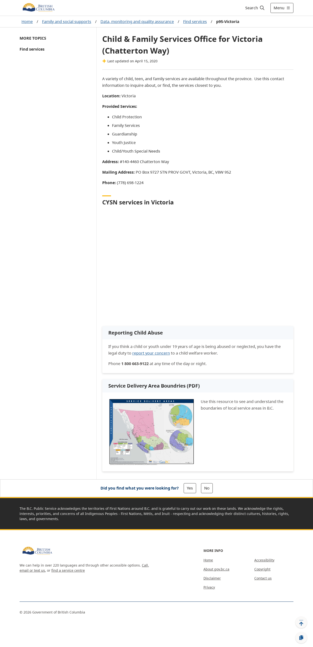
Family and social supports (66, 21)
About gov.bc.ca (216, 569)
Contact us (263, 578)
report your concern (151, 353)
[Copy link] (301, 638)
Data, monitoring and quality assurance (137, 21)
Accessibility (264, 560)
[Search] (255, 8)
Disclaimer (212, 578)
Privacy (209, 587)
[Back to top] (301, 622)
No (207, 488)
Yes (190, 488)
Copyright (262, 569)
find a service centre (68, 570)
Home (27, 21)
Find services (195, 21)
